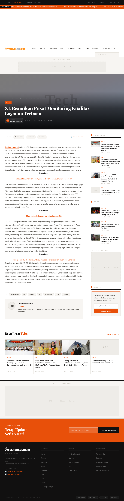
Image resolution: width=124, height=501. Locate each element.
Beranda (8, 98)
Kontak (116, 2)
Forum (95, 48)
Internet (71, 48)
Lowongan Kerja (108, 48)
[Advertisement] (62, 27)
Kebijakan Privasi (102, 470)
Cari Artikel (73, 470)
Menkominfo (15, 294)
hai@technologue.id (14, 474)
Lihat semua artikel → (26, 315)
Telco (17, 98)
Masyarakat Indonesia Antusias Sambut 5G (44, 216)
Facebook (42, 137)
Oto (80, 48)
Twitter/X (92, 497)
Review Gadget (74, 454)
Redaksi (103, 2)
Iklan (110, 2)
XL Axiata (48, 294)
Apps (62, 48)
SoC (58, 294)
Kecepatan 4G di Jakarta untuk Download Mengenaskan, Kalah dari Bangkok (44, 260)
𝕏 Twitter (19, 137)
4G (24, 294)
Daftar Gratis (106, 311)
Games (71, 458)
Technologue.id (12, 147)
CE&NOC (66, 294)
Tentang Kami (92, 2)
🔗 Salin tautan (77, 137)
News (34, 48)
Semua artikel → (113, 334)
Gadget (43, 48)
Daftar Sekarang (109, 430)
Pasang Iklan (101, 466)
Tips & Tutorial (74, 462)
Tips (87, 48)
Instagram (81, 497)
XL (39, 294)
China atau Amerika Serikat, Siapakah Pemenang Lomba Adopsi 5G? (44, 179)
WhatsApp (31, 137)
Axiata (32, 294)
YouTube (104, 497)
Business (53, 48)
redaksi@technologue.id (15, 471)
